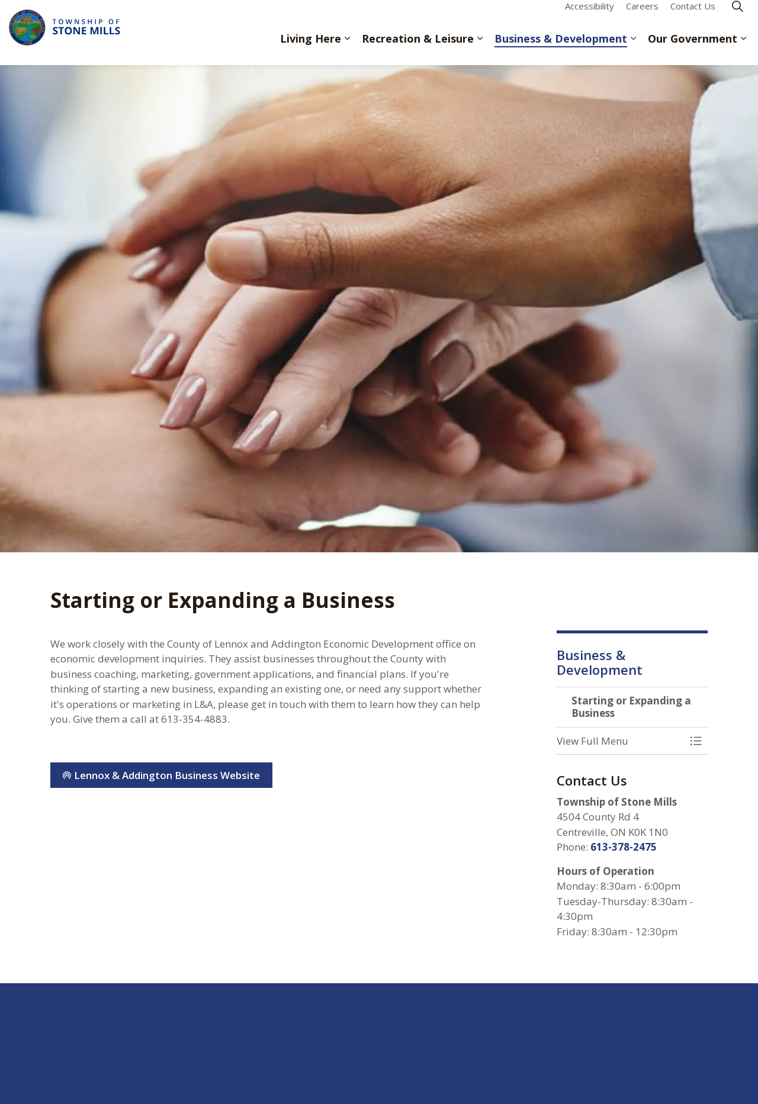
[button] (620, 741)
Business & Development (560, 48)
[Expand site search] (737, 16)
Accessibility (589, 16)
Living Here (310, 48)
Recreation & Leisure (418, 48)
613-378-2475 (623, 847)
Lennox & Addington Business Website (161, 775)
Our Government (692, 48)
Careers (642, 16)
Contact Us (692, 16)
